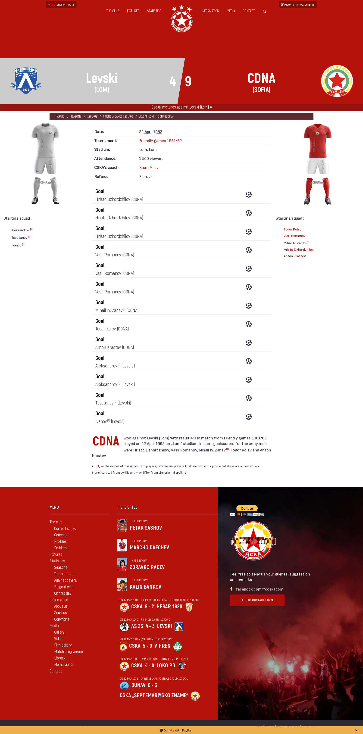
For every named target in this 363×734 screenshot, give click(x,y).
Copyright (61, 619)
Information (210, 11)
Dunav (138, 685)
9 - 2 (149, 606)
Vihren (162, 646)
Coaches (60, 535)
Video (58, 638)
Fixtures (133, 11)
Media (231, 11)
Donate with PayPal (175, 730)
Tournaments (64, 574)
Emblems (61, 548)
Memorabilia (63, 664)
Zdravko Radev (147, 567)
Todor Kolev (292, 229)
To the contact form (257, 600)
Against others (65, 580)
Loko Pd (165, 665)
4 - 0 (149, 665)
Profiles (60, 541)
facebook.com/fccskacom (259, 589)
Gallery (59, 632)
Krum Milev (149, 167)
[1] (31, 229)
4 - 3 (150, 626)
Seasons (76, 116)
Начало (60, 116)
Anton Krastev (295, 256)
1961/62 (92, 116)
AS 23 (137, 626)
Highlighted (127, 507)
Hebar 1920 (169, 606)
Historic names (298, 4)
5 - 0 (147, 646)
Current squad (65, 528)
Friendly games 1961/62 (118, 116)
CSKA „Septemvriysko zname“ (154, 695)
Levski (164, 626)
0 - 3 (152, 685)
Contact (249, 11)
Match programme (68, 651)
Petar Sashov (146, 528)
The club (112, 11)
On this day (62, 593)
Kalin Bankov (145, 587)
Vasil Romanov (295, 235)
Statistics (154, 11)
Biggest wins (64, 587)
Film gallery (63, 645)
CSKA (137, 606)
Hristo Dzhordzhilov (299, 249)
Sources (60, 613)
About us (61, 606)
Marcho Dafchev (149, 547)
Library (59, 658)
